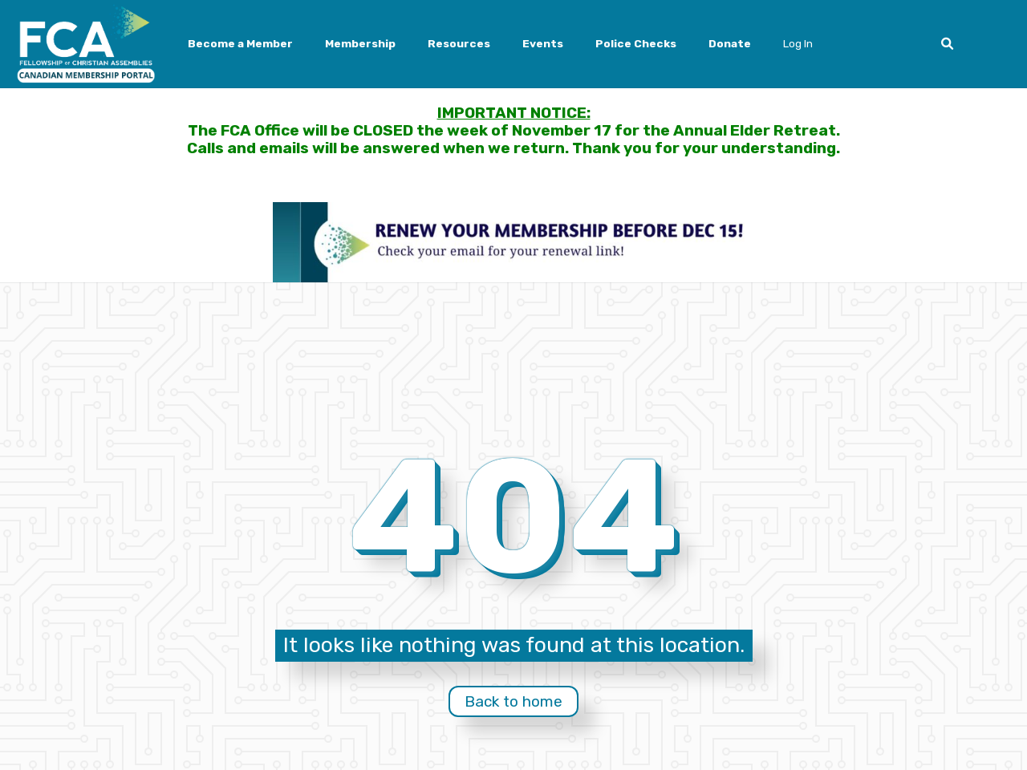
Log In (798, 43)
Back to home (513, 701)
